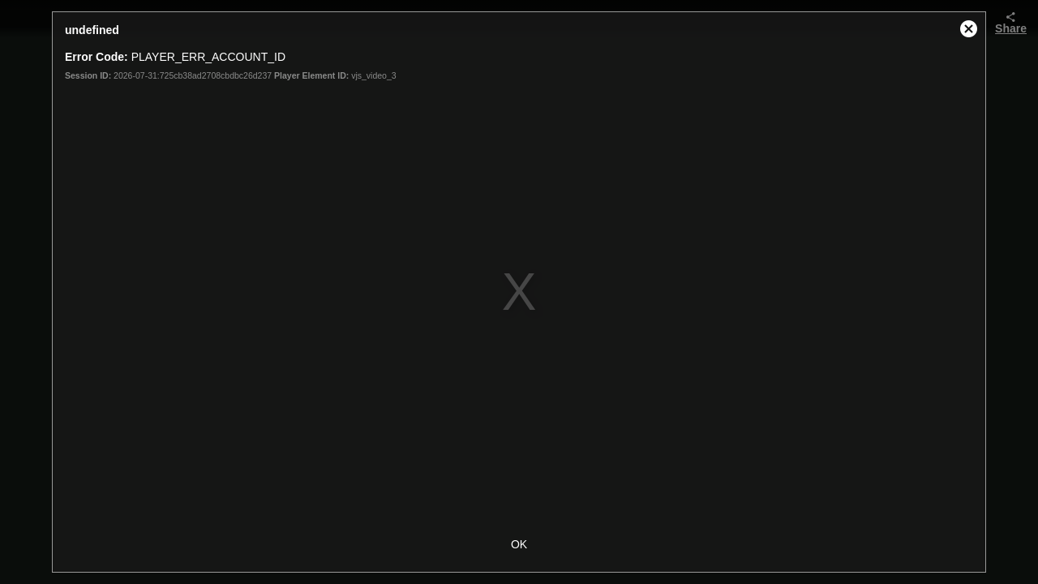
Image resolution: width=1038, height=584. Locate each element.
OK (519, 544)
